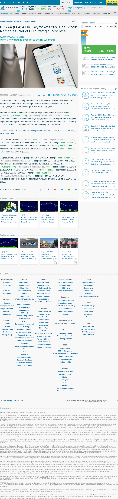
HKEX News (65, 288)
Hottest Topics (93, 88)
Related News (6, 198)
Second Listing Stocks (24, 316)
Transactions (44, 322)
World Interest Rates (24, 365)
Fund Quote (89, 308)
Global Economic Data (65, 391)
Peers (44, 331)
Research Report (24, 335)
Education (7, 293)
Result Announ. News (24, 332)
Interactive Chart (44, 291)
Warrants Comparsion (65, 336)
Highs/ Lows (24, 296)
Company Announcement (24, 324)
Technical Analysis (44, 288)
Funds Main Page (88, 306)
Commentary (88, 291)
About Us (6, 324)
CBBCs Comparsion (65, 351)
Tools (88, 317)
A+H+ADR (24, 354)
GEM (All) (24, 313)
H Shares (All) (24, 307)
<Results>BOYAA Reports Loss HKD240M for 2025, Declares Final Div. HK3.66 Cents (103, 67)
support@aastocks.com (14, 401)
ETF (24, 321)
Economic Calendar (24, 357)
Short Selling (24, 327)
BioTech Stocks (24, 318)
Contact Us (7, 314)
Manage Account (7, 306)
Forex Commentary (65, 311)
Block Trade (43, 325)
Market (65, 377)
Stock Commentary (65, 303)
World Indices (24, 285)
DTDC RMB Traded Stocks (24, 299)
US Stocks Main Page (65, 371)
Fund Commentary (65, 308)
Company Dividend (24, 329)
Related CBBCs (43, 299)
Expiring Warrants (65, 339)
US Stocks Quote (65, 374)
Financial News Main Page (11, 21)
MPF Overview (88, 326)
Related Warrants (43, 296)
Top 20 (24, 293)
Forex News (88, 288)
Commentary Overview (65, 300)
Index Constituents (24, 305)
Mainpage (6, 282)
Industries (24, 302)
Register (7, 303)
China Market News (65, 291)
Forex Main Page (88, 282)
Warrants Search (65, 333)
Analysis (65, 380)
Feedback (6, 311)
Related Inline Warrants (43, 302)
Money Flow (43, 328)
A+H (24, 349)
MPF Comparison (88, 332)
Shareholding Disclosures (24, 346)
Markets (88, 293)
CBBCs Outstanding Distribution (65, 354)
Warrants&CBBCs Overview (65, 324)
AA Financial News (65, 282)
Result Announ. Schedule (24, 338)
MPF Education (88, 335)
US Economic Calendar (65, 388)
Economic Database (24, 360)
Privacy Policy (7, 335)
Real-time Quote (43, 282)
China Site (7, 285)
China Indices (24, 288)
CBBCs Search (65, 348)
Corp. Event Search (24, 340)
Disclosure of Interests (43, 333)
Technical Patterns (44, 344)
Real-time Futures (24, 291)
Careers (7, 326)
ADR (24, 352)
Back (72, 21)
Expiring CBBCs (65, 359)
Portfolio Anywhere (44, 347)
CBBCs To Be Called (65, 356)
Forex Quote (88, 285)
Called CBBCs (65, 362)
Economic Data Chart (24, 363)
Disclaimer (7, 332)
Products (6, 291)
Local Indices (24, 282)
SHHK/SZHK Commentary (65, 306)
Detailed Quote (43, 285)
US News (65, 385)
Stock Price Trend (43, 317)
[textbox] (100, 8)
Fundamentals (44, 342)
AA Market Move (43, 339)
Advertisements (7, 329)
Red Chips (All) (24, 310)
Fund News (89, 311)
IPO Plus (24, 343)
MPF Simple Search (88, 329)
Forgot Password (6, 308)
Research (65, 314)
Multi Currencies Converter (89, 296)
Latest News (30, 21)
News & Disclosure (44, 336)
